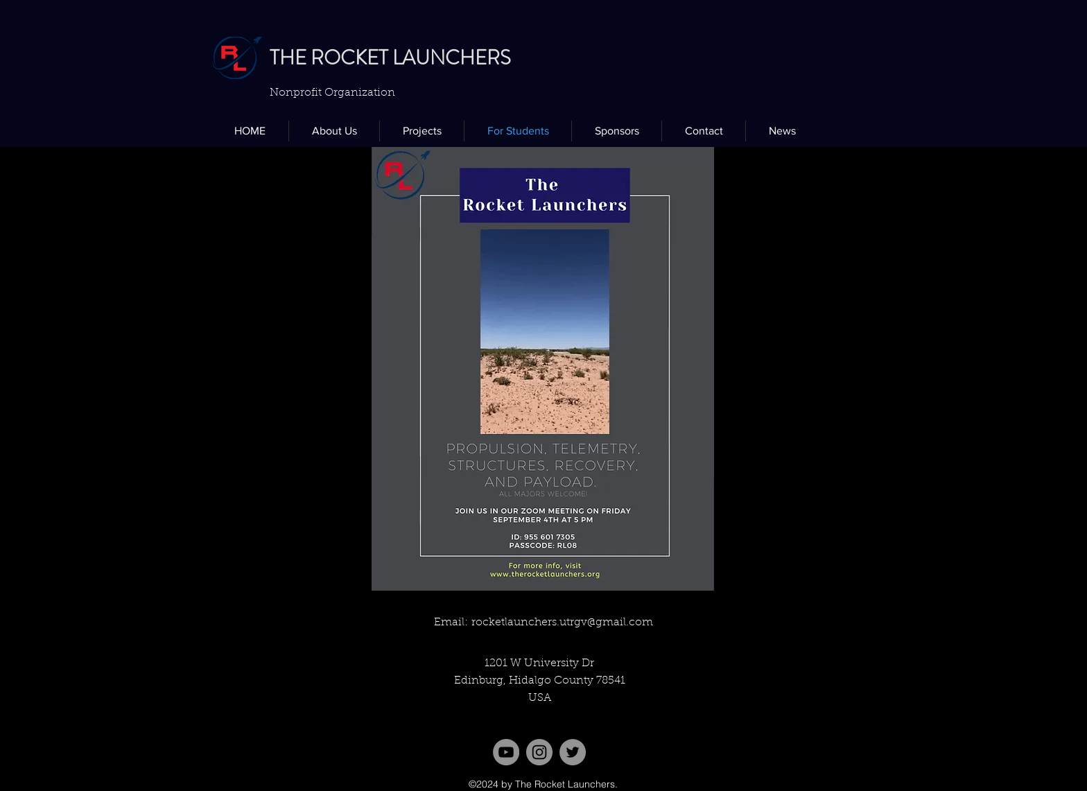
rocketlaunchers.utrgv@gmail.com (562, 622)
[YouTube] (506, 752)
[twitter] (572, 752)
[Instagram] (539, 752)
